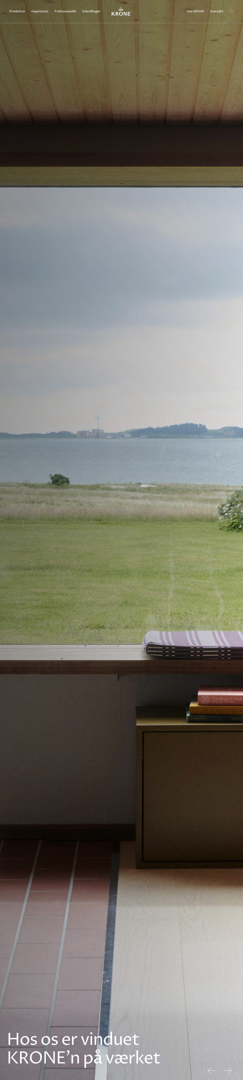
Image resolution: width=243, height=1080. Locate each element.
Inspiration (39, 11)
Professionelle (65, 11)
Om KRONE (196, 11)
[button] (212, 1070)
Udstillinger (91, 11)
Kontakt (216, 11)
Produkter (17, 11)
